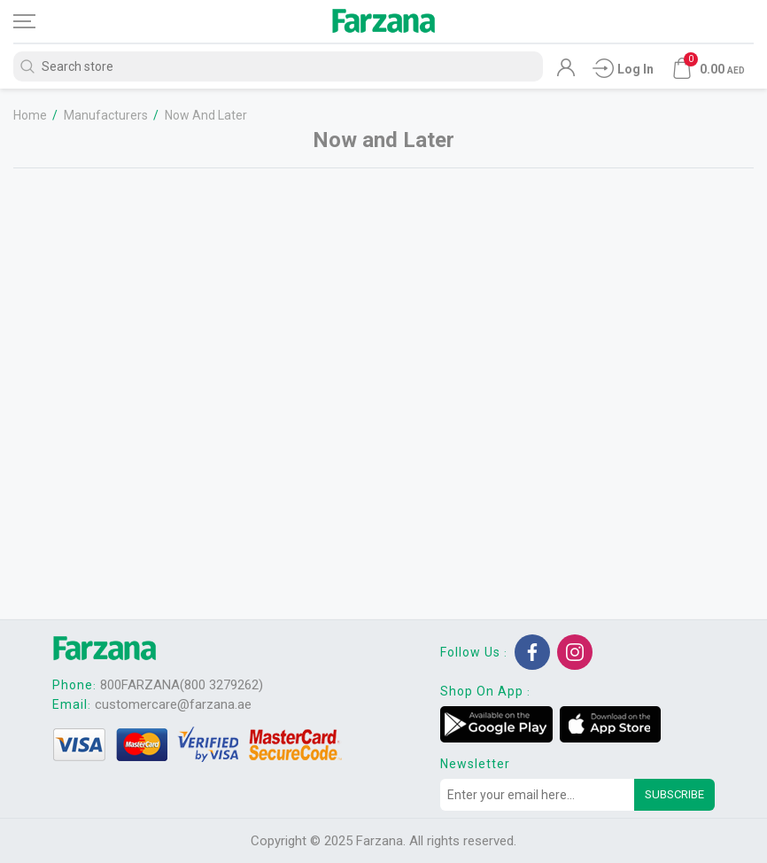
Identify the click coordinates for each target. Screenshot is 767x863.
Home (30, 115)
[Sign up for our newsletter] (537, 795)
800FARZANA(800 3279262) (181, 685)
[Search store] (278, 66)
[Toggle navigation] (39, 21)
